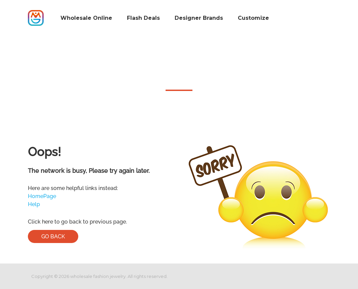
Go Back (53, 236)
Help (34, 204)
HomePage (42, 196)
